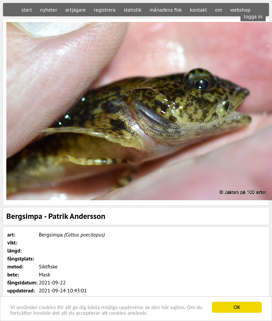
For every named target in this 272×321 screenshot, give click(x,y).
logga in (253, 16)
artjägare (75, 9)
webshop (240, 9)
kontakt (198, 9)
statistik (132, 9)
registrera (105, 9)
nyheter (48, 9)
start (27, 9)
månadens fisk (165, 9)
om (218, 9)
